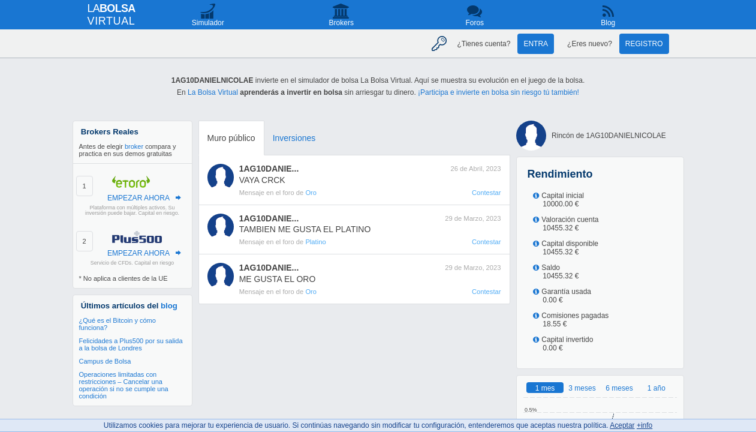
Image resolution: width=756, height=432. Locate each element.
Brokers (341, 23)
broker (134, 146)
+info (644, 425)
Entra (535, 44)
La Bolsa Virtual (213, 92)
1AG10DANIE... (269, 168)
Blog (608, 23)
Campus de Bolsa (105, 361)
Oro (311, 192)
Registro (644, 44)
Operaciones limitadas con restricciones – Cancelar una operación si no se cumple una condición (123, 385)
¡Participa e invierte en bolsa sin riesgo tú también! (498, 92)
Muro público (231, 138)
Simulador (208, 23)
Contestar (486, 192)
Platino (315, 241)
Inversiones (294, 138)
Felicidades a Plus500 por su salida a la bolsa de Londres (131, 344)
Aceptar (622, 425)
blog (169, 305)
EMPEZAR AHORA (138, 198)
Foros (474, 23)
